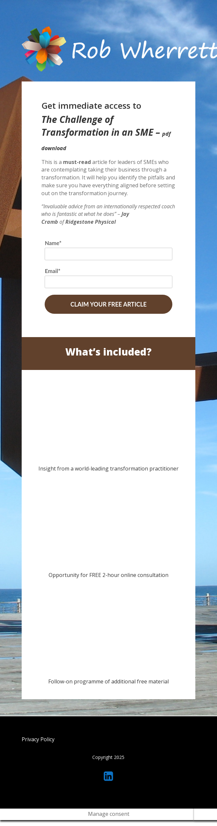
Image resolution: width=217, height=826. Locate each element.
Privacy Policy (38, 739)
